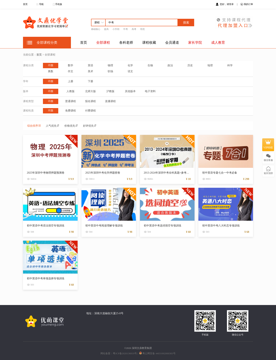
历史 (190, 65)
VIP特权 (268, 144)
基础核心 (95, 29)
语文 (130, 71)
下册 (90, 81)
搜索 (186, 22)
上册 (70, 81)
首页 (25, 4)
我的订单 (246, 4)
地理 (210, 65)
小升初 (116, 29)
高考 (134, 29)
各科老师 (126, 42)
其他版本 (130, 91)
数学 (70, 65)
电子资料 (150, 91)
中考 (125, 29)
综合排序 (34, 125)
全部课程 (103, 42)
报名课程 (90, 101)
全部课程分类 (47, 42)
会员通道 (172, 42)
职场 (110, 71)
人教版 (71, 91)
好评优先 (90, 125)
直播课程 (110, 101)
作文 (70, 71)
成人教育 (218, 42)
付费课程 (90, 110)
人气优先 (53, 125)
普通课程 (70, 101)
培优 (142, 29)
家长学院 (195, 42)
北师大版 (90, 91)
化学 (130, 65)
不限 (50, 65)
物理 (110, 65)
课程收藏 (149, 42)
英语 (90, 65)
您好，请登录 (227, 4)
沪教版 (110, 91)
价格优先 (71, 125)
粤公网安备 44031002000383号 (158, 353)
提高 (106, 29)
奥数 (50, 71)
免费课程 (70, 110)
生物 (150, 65)
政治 (170, 65)
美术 (90, 71)
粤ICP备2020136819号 (125, 353)
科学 (230, 65)
